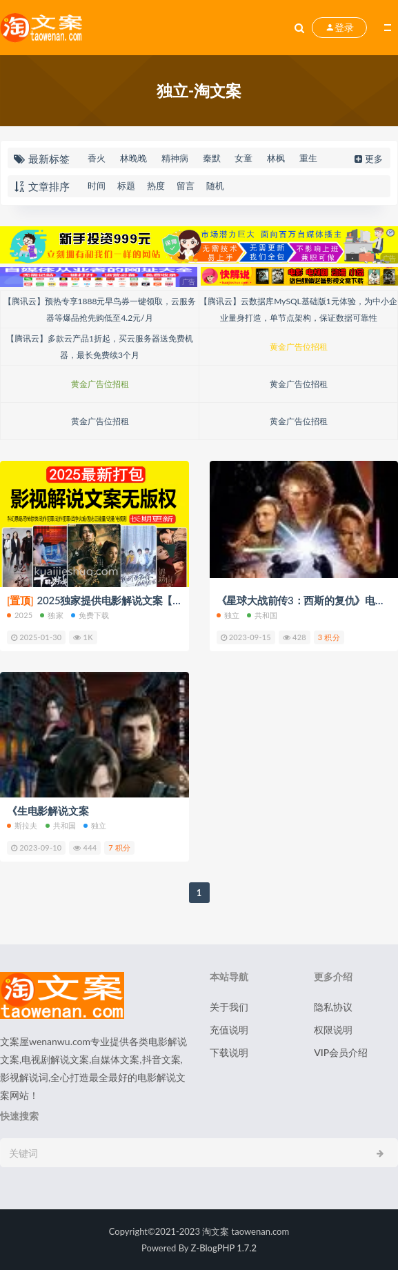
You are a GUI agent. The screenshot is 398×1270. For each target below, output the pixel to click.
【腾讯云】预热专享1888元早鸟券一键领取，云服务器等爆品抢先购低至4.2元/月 (100, 309)
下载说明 (229, 1052)
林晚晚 (133, 157)
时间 (97, 185)
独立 (228, 615)
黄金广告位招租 (299, 346)
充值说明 (229, 1029)
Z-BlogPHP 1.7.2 (224, 1247)
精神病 (174, 157)
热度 (156, 185)
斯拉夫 (22, 825)
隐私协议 (333, 1007)
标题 (126, 185)
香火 (97, 157)
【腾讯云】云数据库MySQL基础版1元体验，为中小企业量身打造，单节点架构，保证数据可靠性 (298, 309)
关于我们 (229, 1007)
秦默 (212, 157)
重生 (308, 157)
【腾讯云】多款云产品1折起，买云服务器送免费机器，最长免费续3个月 (99, 346)
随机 (215, 185)
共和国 (262, 615)
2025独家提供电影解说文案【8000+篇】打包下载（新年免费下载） (176, 600)
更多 (367, 158)
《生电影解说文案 (47, 810)
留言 (186, 185)
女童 (243, 157)
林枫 (276, 157)
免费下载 (90, 615)
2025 (19, 615)
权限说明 (333, 1029)
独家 (51, 615)
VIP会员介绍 (341, 1052)
